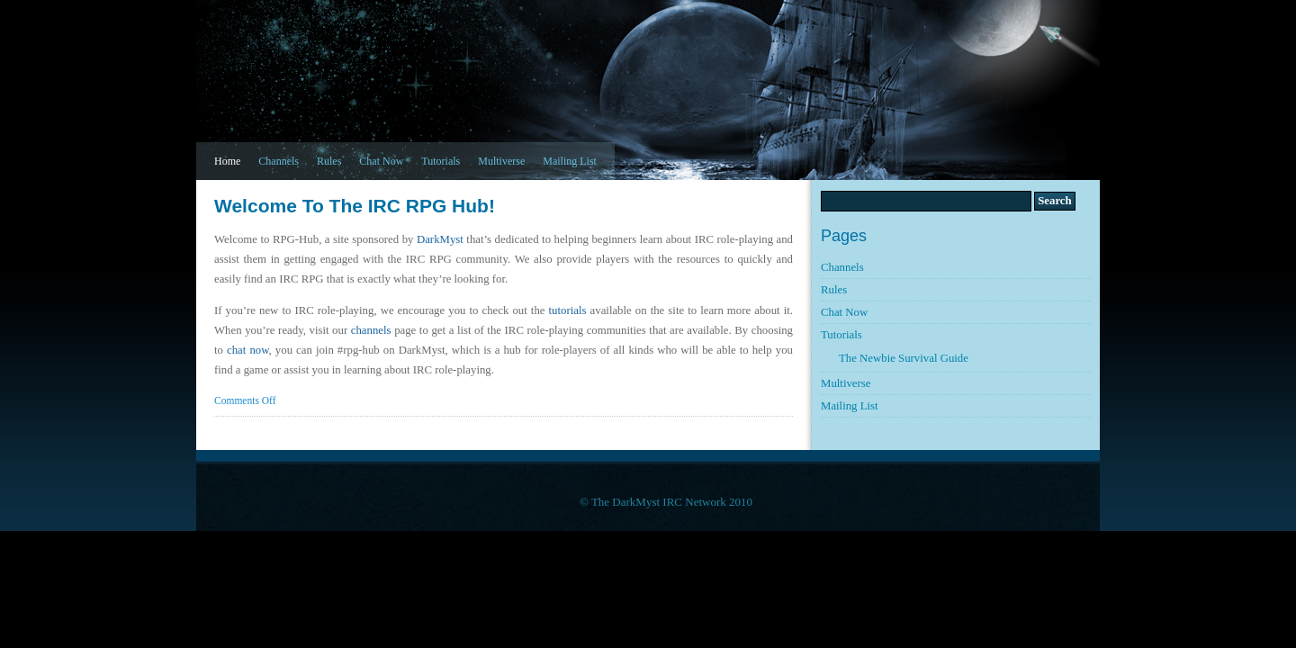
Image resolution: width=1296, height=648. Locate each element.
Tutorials (440, 161)
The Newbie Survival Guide (903, 358)
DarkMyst (440, 239)
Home (227, 161)
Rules (329, 161)
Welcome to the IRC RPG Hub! (354, 205)
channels (371, 330)
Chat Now (381, 161)
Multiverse (501, 161)
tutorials (568, 310)
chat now (248, 350)
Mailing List (570, 161)
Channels (278, 161)
